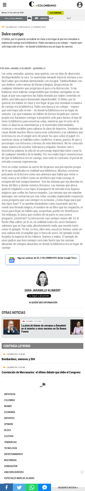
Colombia (29, 321)
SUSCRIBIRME (55, 13)
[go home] (42, 4)
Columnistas (11, 27)
